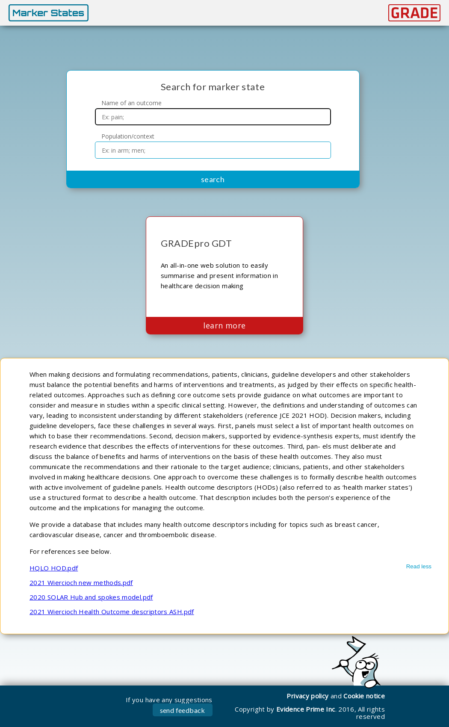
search (213, 179)
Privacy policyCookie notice (336, 696)
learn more (224, 325)
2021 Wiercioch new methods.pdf (81, 582)
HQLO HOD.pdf (54, 568)
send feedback (182, 710)
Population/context (127, 136)
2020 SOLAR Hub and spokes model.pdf (91, 597)
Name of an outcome (131, 103)
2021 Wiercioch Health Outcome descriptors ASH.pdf (112, 611)
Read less (418, 566)
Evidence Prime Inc (305, 709)
